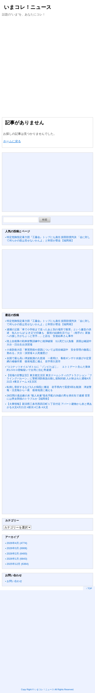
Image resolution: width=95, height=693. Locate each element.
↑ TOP (89, 588)
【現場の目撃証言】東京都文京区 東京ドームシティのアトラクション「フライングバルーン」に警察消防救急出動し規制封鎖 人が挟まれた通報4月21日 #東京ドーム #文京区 (49, 378)
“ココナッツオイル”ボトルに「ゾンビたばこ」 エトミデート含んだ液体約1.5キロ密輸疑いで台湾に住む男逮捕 (48, 368)
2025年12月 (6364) (18, 563)
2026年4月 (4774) (17, 543)
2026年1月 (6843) (17, 558)
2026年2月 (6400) (17, 553)
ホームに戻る (12, 141)
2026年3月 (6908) (17, 548)
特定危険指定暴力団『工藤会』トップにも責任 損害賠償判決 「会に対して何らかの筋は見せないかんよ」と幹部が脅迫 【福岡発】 (48, 239)
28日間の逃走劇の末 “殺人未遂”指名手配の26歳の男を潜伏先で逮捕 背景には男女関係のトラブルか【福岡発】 (48, 397)
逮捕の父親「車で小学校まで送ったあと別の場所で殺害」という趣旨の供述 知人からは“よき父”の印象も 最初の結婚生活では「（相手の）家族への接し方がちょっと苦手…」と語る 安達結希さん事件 (49, 332)
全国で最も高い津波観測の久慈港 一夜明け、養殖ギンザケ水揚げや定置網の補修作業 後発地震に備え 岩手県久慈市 (49, 360)
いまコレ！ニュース (27, 7)
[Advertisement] (47, 66)
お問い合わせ (14, 581)
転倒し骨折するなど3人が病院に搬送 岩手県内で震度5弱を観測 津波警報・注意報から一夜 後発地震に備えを (49, 389)
